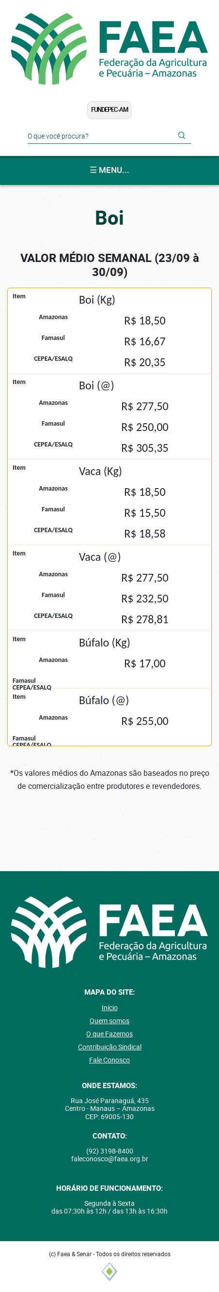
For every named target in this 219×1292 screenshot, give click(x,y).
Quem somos (109, 1021)
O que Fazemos (109, 1034)
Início (110, 1008)
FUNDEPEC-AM (109, 109)
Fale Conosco (109, 1060)
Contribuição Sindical (109, 1047)
